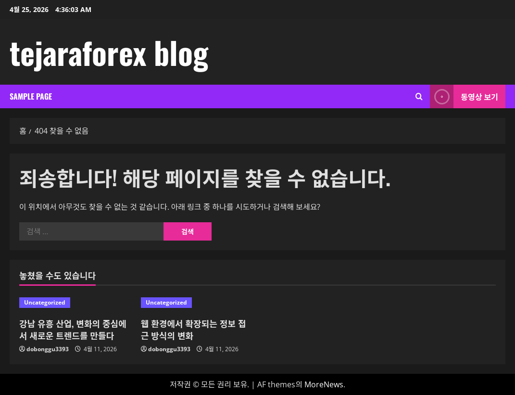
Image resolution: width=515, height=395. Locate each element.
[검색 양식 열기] (419, 96)
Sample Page (31, 96)
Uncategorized (44, 302)
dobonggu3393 (47, 349)
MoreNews (323, 384)
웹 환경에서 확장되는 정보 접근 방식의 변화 (193, 329)
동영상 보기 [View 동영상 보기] (464, 96)
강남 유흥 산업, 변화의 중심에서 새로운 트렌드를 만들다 (72, 329)
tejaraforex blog (109, 52)
